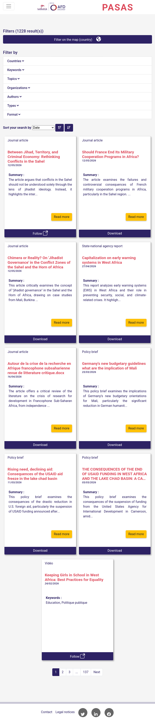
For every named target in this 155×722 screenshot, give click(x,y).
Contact (46, 712)
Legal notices (65, 712)
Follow (40, 233)
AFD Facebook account (109, 712)
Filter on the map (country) (77, 39)
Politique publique (74, 603)
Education (53, 603)
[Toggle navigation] (8, 6)
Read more (61, 217)
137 (85, 672)
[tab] (77, 61)
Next (96, 672)
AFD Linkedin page (96, 712)
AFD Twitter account (82, 712)
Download (115, 233)
